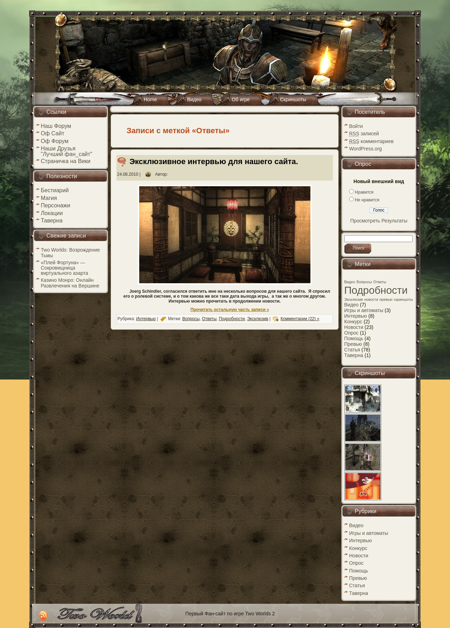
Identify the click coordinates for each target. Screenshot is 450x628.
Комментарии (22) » (300, 318)
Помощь (353, 338)
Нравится (364, 192)
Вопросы (191, 318)
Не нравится (367, 200)
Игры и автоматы (363, 310)
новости (371, 299)
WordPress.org (365, 148)
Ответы (209, 318)
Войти (356, 126)
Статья (352, 349)
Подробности (232, 318)
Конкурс (353, 321)
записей (364, 133)
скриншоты (403, 299)
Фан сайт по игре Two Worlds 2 (374, 50)
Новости (353, 327)
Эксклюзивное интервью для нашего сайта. (213, 161)
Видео (349, 282)
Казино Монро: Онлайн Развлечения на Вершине (70, 282)
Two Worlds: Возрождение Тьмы (70, 252)
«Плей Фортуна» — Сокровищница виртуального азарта (64, 268)
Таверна (353, 355)
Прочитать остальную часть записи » (230, 309)
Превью (353, 344)
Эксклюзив (257, 318)
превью (386, 299)
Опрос (351, 333)
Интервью (146, 318)
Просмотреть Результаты (378, 221)
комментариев (371, 141)
